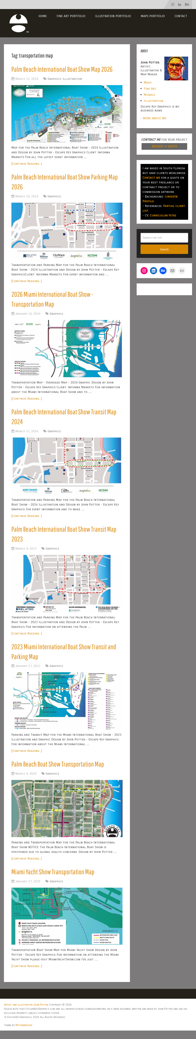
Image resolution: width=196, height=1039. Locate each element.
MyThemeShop (24, 1033)
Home (43, 16)
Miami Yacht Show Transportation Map (54, 879)
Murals (149, 95)
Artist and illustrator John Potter (26, 1013)
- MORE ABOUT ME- (154, 118)
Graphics (54, 79)
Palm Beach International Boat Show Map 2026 (64, 69)
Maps (148, 82)
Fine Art (150, 88)
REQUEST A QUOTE (164, 146)
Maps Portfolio (153, 16)
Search (164, 249)
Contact (181, 16)
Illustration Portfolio (113, 16)
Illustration (72, 79)
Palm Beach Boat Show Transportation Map (59, 771)
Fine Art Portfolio (71, 16)
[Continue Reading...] (26, 164)
